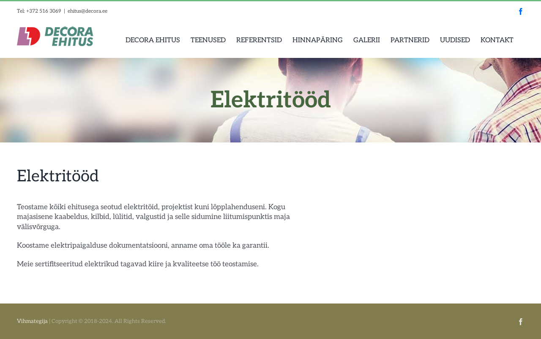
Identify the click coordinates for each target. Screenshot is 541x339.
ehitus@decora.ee (87, 11)
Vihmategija (32, 321)
